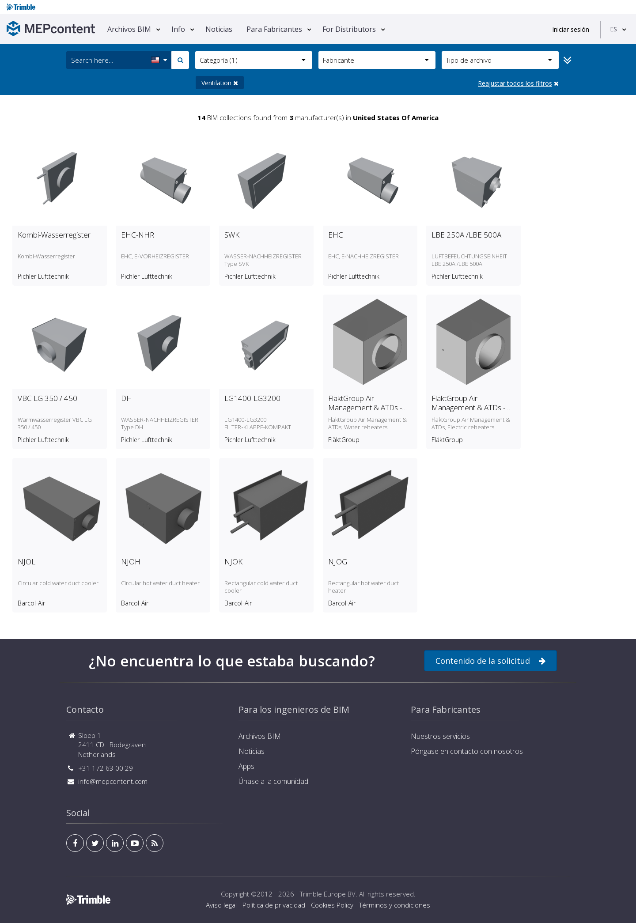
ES (613, 29)
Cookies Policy (332, 904)
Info (178, 29)
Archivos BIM (129, 29)
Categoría (253, 60)
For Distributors (349, 29)
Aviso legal (221, 904)
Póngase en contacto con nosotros (467, 751)
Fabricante (376, 60)
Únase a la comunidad (273, 781)
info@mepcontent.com (113, 781)
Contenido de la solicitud (490, 661)
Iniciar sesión (570, 29)
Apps (246, 766)
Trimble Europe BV (328, 893)
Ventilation (219, 83)
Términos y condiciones (394, 904)
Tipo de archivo (499, 60)
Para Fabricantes (274, 29)
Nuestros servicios (440, 736)
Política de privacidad (273, 904)
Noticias (218, 29)
